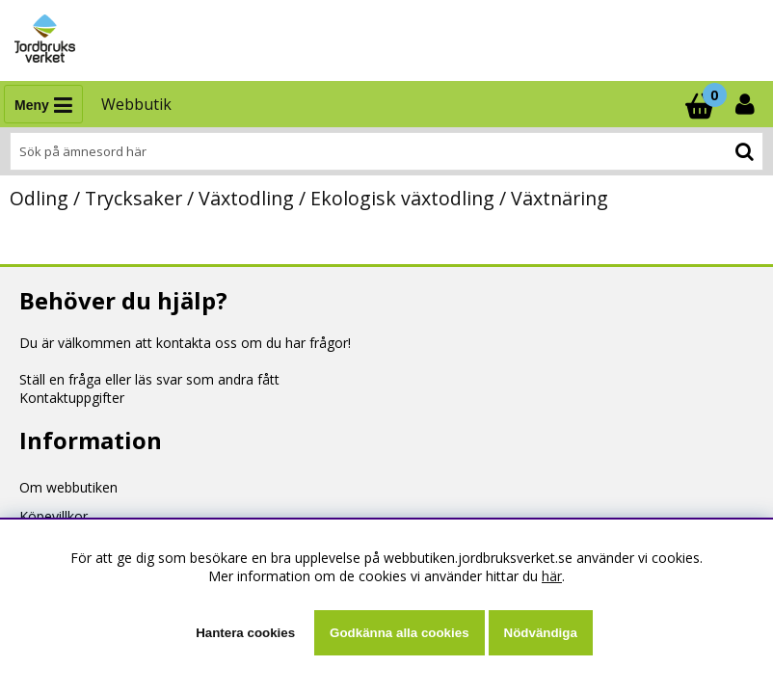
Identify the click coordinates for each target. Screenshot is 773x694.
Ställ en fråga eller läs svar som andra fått (149, 379)
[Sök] (386, 151)
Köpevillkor (53, 516)
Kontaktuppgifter (71, 397)
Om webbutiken (68, 487)
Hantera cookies (245, 633)
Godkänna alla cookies (399, 633)
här (552, 576)
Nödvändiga (540, 633)
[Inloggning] (747, 104)
